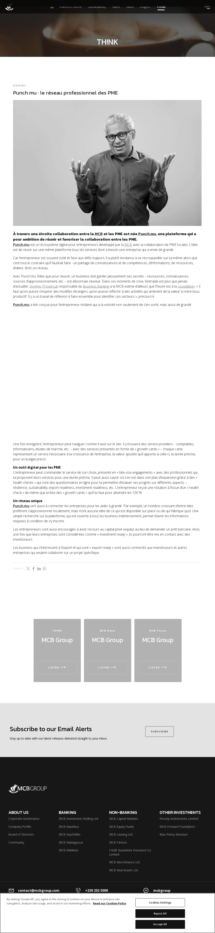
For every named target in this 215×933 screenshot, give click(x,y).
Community (16, 842)
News (130, 13)
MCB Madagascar (71, 842)
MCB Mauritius (69, 827)
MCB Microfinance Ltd (124, 862)
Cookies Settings (160, 902)
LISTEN (57, 667)
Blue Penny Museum (174, 834)
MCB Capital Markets (123, 819)
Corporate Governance (23, 819)
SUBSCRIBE (159, 730)
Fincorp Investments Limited (179, 819)
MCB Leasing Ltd (120, 834)
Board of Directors (21, 834)
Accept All (160, 924)
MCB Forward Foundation (177, 827)
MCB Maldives (68, 850)
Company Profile (19, 827)
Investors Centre (71, 13)
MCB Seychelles (69, 834)
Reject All (160, 913)
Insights (145, 13)
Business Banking (96, 286)
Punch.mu (147, 234)
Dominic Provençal (43, 286)
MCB (99, 234)
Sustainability (97, 13)
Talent (116, 13)
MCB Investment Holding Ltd (78, 819)
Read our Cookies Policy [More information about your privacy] (109, 903)
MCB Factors (118, 842)
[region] (107, 913)
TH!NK (161, 13)
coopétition (186, 286)
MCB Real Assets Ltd (123, 870)
